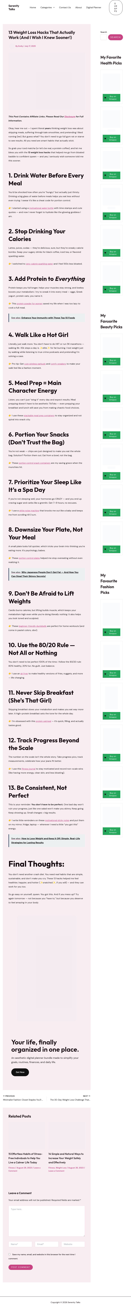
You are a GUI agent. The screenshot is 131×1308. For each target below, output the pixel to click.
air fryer (24, 673)
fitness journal (29, 768)
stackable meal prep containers (40, 415)
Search (103, 32)
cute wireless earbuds (35, 363)
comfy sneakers (60, 363)
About (78, 7)
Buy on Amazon (113, 97)
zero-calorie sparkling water (40, 263)
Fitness (11, 1172)
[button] (53, 7)
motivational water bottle (42, 208)
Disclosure (70, 116)
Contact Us (65, 7)
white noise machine (30, 510)
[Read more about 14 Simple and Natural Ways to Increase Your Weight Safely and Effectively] (66, 1136)
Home (33, 7)
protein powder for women (31, 303)
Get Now (20, 1072)
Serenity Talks (13, 7)
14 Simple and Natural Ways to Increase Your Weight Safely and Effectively (65, 1159)
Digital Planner (93, 7)
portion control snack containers (36, 463)
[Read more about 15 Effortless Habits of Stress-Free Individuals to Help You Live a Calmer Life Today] (26, 1136)
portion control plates (30, 558)
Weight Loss (62, 1168)
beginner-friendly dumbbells (34, 626)
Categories (48, 7)
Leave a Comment (63, 1171)
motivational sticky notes (58, 820)
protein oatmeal (44, 721)
